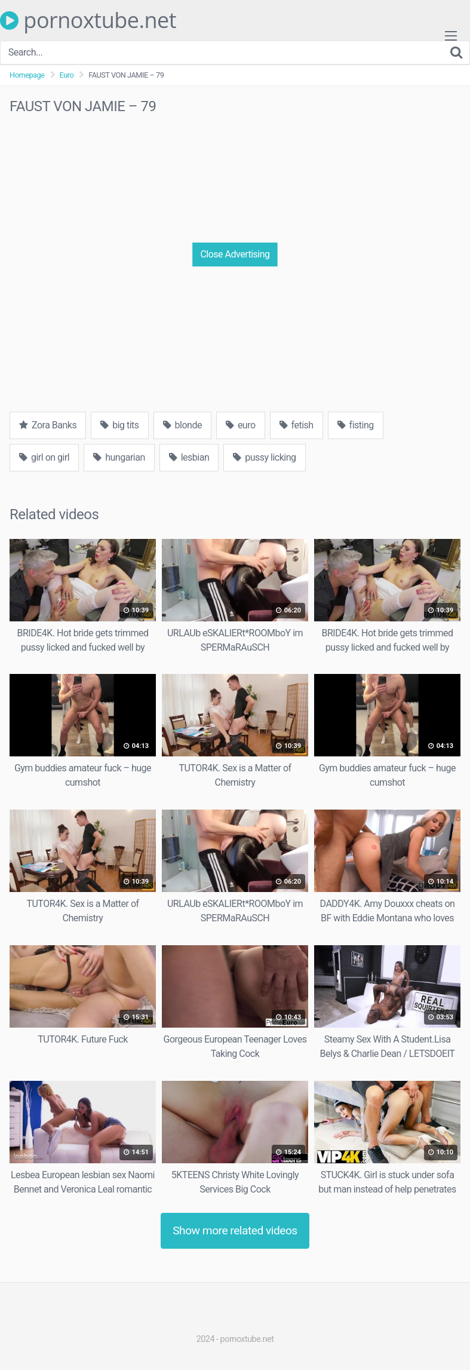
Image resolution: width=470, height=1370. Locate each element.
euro (241, 425)
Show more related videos (235, 1230)
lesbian (189, 457)
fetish (296, 425)
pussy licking (264, 457)
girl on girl (44, 457)
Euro (67, 75)
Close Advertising (234, 254)
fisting (355, 425)
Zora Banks (47, 425)
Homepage (27, 75)
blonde (182, 425)
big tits (119, 425)
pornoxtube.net (88, 20)
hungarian (119, 457)
